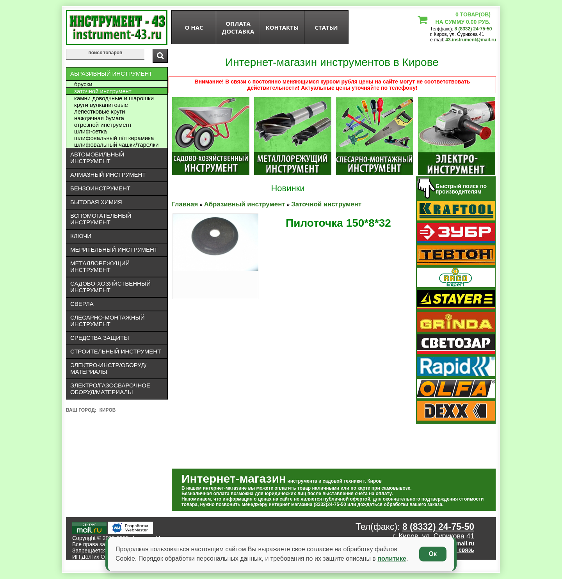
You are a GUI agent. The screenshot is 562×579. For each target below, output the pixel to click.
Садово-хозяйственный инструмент (110, 286)
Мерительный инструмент (114, 249)
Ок (433, 554)
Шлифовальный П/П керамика (114, 138)
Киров (108, 410)
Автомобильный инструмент (97, 157)
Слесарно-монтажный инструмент (107, 320)
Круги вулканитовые (101, 104)
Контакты (282, 27)
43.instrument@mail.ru (470, 40)
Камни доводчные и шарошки (114, 98)
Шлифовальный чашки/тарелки (116, 144)
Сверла (82, 303)
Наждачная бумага (99, 118)
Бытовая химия (96, 202)
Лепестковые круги (99, 111)
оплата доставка (238, 27)
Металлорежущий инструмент (100, 266)
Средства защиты (99, 337)
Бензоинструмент (100, 188)
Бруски (83, 84)
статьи (326, 27)
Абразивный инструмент (111, 73)
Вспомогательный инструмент (101, 219)
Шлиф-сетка (90, 131)
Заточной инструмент (103, 91)
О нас (194, 27)
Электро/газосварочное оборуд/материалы (110, 388)
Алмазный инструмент (108, 174)
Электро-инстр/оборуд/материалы (108, 368)
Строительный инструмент (115, 351)
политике (391, 558)
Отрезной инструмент (103, 124)
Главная (184, 204)
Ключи (80, 236)
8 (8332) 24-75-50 (473, 29)
